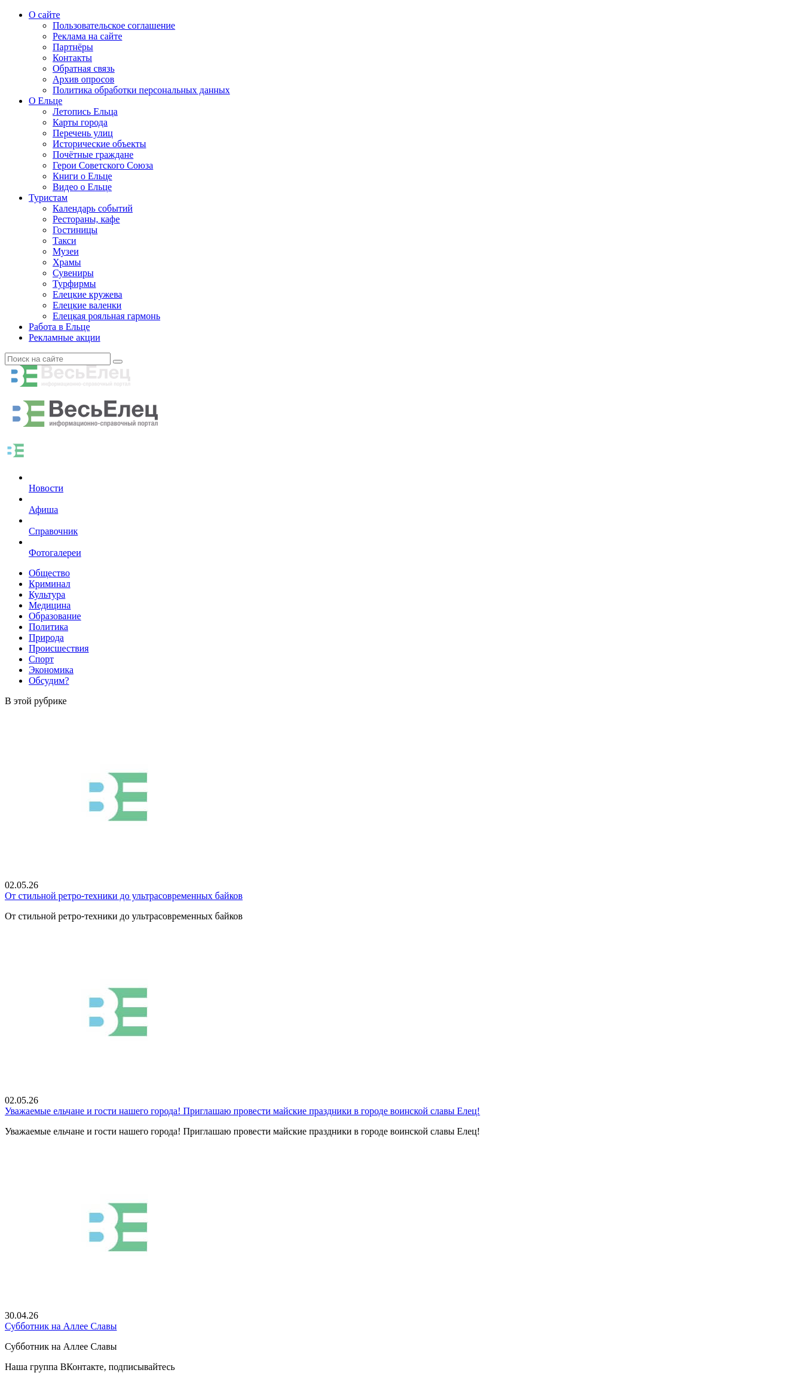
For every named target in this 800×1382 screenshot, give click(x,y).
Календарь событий (93, 208)
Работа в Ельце (59, 327)
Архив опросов (83, 79)
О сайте (44, 15)
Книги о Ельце (82, 176)
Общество (49, 573)
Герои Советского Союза (103, 165)
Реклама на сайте (87, 36)
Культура (47, 594)
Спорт (41, 659)
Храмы (67, 262)
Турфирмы (74, 284)
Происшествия (59, 648)
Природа (46, 637)
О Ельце (45, 101)
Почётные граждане (93, 154)
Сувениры (73, 273)
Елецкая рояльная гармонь (106, 316)
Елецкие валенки (87, 305)
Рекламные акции (64, 337)
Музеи (66, 251)
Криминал (50, 584)
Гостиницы (75, 230)
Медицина (50, 605)
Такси (64, 241)
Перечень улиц (83, 133)
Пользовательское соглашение (114, 25)
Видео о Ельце (82, 187)
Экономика (51, 670)
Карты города (80, 122)
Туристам (48, 197)
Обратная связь (84, 68)
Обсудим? (49, 680)
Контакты (72, 58)
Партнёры (73, 47)
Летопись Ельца (85, 111)
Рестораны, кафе (86, 219)
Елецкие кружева (87, 294)
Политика (48, 627)
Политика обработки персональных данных (141, 90)
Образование (55, 616)
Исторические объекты (99, 144)
